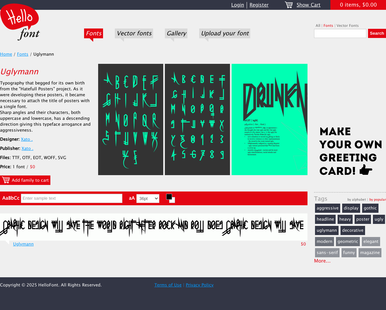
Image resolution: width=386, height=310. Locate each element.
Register (259, 5)
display (351, 208)
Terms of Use (168, 285)
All (318, 25)
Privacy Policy (200, 285)
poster (362, 219)
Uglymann (23, 244)
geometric (348, 241)
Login (237, 5)
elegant (370, 241)
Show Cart (309, 5)
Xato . (27, 139)
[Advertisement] (350, 84)
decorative (352, 230)
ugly (379, 219)
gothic (370, 208)
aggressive (328, 208)
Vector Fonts (348, 25)
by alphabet (356, 199)
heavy (345, 219)
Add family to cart (25, 180)
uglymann (327, 230)
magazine (370, 252)
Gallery (176, 33)
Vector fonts (133, 33)
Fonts (93, 33)
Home (6, 54)
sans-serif (327, 252)
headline (325, 219)
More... (322, 261)
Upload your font (225, 33)
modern (324, 241)
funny (349, 252)
